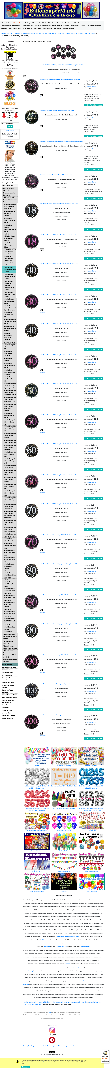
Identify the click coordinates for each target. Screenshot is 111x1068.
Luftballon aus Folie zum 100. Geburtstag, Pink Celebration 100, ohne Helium (59, 715)
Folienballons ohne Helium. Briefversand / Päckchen (46, 33)
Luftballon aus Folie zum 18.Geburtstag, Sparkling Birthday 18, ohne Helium (59, 203)
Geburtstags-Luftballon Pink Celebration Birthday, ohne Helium (56, 174)
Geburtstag (67, 963)
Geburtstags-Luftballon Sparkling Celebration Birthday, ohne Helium (57, 110)
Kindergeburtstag (74, 967)
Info (25, 76)
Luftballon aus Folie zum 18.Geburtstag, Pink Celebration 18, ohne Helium (58, 234)
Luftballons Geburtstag (61, 946)
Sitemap (25, 1046)
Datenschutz (46, 1062)
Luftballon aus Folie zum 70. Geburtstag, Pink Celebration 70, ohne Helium (59, 535)
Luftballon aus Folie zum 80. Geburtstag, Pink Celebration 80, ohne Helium (59, 595)
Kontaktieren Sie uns (75, 1046)
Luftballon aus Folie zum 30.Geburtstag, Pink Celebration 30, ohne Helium (58, 294)
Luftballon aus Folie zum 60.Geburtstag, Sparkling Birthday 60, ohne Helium (59, 443)
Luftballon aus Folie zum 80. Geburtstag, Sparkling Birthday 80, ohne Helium (59, 564)
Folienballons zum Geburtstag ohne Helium (81, 33)
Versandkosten (92, 87)
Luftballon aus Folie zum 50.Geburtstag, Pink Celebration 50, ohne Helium (58, 415)
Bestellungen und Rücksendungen (57, 1046)
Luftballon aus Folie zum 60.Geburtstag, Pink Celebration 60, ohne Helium (58, 475)
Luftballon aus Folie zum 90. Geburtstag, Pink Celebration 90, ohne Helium (59, 655)
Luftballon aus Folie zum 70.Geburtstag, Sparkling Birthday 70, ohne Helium (59, 504)
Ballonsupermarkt (7, 33)
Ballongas (44, 939)
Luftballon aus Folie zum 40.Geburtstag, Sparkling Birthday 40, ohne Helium (59, 323)
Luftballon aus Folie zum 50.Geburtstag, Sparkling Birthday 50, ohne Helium (59, 383)
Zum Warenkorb (10, 130)
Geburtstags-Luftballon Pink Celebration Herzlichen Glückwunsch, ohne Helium (60, 79)
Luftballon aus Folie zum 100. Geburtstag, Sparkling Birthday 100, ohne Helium (60, 684)
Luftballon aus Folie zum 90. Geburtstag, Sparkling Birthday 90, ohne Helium (59, 624)
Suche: (10, 121)
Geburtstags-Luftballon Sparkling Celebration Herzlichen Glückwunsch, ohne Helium (61, 141)
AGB (50, 1012)
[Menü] (108, 1051)
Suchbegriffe (32, 1046)
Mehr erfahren (43, 96)
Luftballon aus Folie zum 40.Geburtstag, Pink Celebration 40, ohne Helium (58, 354)
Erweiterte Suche (42, 1046)
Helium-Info (47, 946)
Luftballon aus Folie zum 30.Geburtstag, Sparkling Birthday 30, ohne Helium (59, 263)
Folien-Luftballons (21, 33)
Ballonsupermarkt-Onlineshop (80, 981)
